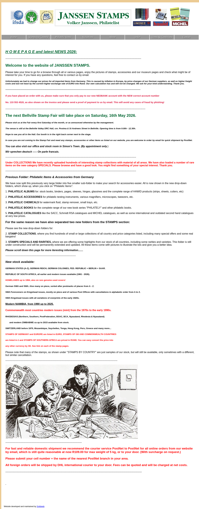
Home (14, 37)
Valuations (87, 37)
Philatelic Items (63, 37)
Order (137, 37)
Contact (187, 37)
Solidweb (41, 506)
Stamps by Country (38, 37)
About (112, 37)
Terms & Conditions (161, 37)
